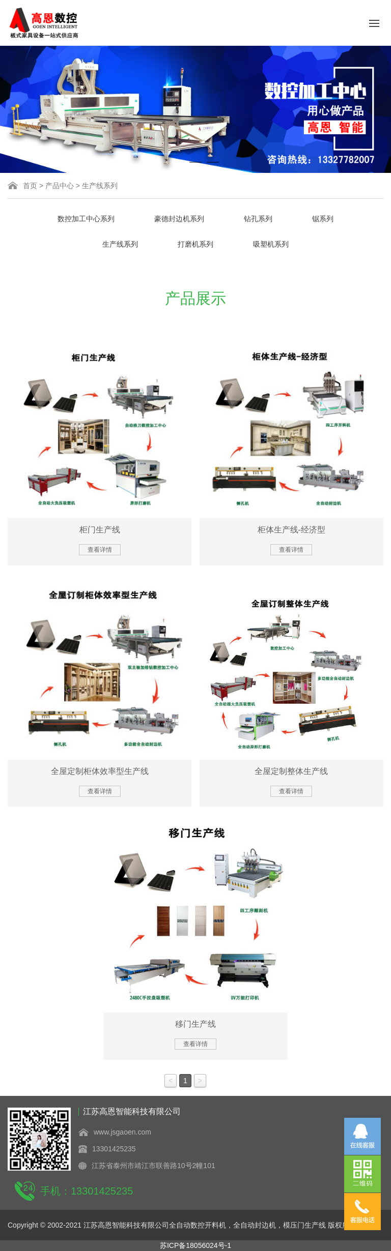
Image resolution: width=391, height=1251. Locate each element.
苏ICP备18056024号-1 (195, 1245)
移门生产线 (195, 1024)
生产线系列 (100, 186)
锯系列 (322, 219)
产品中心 (59, 186)
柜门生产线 (99, 529)
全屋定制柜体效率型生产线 (100, 771)
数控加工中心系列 (86, 219)
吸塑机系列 (271, 244)
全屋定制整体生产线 (291, 771)
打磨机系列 (195, 244)
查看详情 (100, 549)
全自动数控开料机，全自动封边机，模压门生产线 (247, 1225)
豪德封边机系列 (179, 219)
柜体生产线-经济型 (291, 529)
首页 (30, 186)
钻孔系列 (258, 219)
